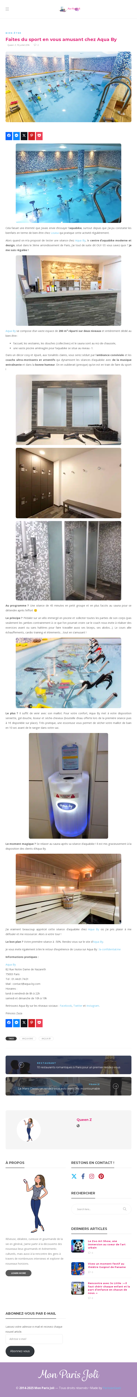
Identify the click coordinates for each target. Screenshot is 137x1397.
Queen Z (12, 45)
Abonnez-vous (20, 1351)
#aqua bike (27, 1038)
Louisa (55, 233)
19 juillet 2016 (23, 45)
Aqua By (80, 240)
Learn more (18, 1273)
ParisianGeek (112, 1388)
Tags (11, 1038)
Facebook (66, 1005)
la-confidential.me (110, 949)
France (94, 1084)
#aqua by (46, 1038)
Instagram (92, 1005)
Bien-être (13, 33)
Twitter (78, 1005)
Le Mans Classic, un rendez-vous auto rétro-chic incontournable (59, 1088)
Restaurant (46, 1063)
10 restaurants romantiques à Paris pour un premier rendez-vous (78, 1067)
